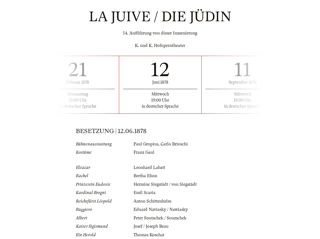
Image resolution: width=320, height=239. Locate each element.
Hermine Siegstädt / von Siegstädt (165, 184)
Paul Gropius (146, 144)
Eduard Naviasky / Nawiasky (161, 209)
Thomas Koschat (149, 234)
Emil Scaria (145, 192)
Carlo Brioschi (174, 144)
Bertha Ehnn (145, 175)
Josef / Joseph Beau (151, 226)
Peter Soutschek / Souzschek (160, 218)
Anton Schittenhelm (152, 201)
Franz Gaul (144, 152)
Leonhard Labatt (149, 167)
